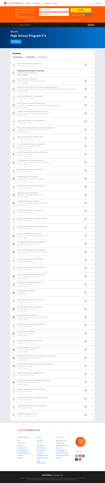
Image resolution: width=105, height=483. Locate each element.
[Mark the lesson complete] (92, 73)
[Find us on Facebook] (83, 456)
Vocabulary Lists (21, 448)
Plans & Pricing (41, 450)
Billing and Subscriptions (62, 445)
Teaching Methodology (62, 453)
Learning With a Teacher (62, 455)
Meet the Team (41, 445)
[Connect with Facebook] (86, 15)
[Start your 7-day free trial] (80, 442)
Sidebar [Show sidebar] (92, 25)
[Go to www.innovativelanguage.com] (52, 474)
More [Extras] (55, 3)
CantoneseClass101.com (63, 478)
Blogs (38, 460)
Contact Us (59, 458)
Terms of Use (42, 20)
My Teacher (47, 3)
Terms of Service (70, 479)
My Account (59, 448)
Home (19, 440)
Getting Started (60, 443)
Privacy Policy (47, 20)
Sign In (99, 3)
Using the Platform (61, 450)
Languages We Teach (42, 455)
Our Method (40, 440)
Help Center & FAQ (61, 440)
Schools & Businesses (43, 458)
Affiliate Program (41, 463)
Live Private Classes (22, 450)
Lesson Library (13, 25)
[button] (93, 3)
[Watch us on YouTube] (80, 456)
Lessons (27, 3)
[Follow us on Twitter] (76, 456)
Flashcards (20, 445)
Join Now (81, 10)
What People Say (41, 448)
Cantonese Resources (23, 453)
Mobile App (20, 458)
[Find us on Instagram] (80, 459)
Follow (17, 41)
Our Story (39, 443)
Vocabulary (37, 3)
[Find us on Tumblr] (76, 459)
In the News (40, 453)
